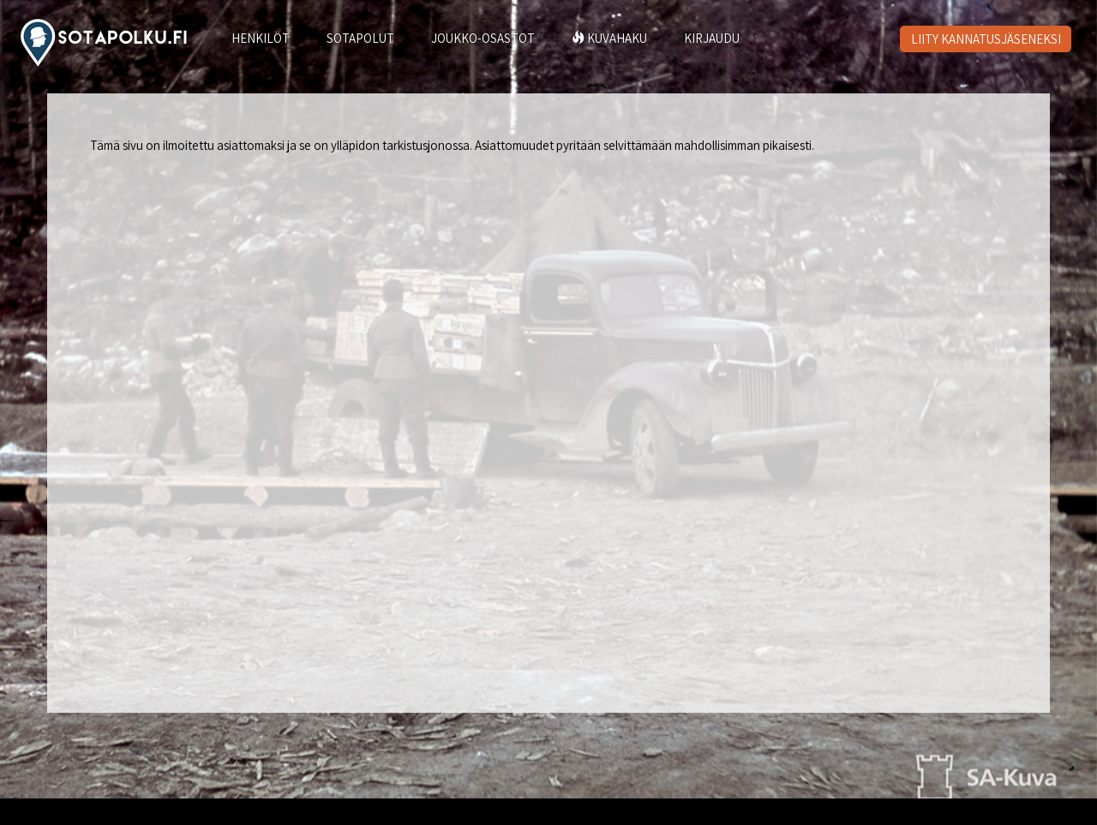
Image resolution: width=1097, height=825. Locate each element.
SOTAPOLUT (360, 38)
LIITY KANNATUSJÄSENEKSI (986, 39)
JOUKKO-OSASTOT (483, 38)
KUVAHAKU (609, 38)
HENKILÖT (260, 38)
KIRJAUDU (712, 38)
